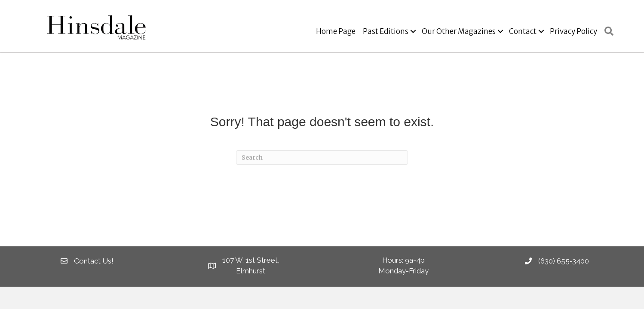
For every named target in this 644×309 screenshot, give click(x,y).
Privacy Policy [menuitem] (573, 31)
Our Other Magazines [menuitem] (459, 31)
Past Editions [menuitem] (385, 31)
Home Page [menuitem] (336, 31)
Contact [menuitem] (523, 31)
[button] (413, 31)
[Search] (322, 157)
